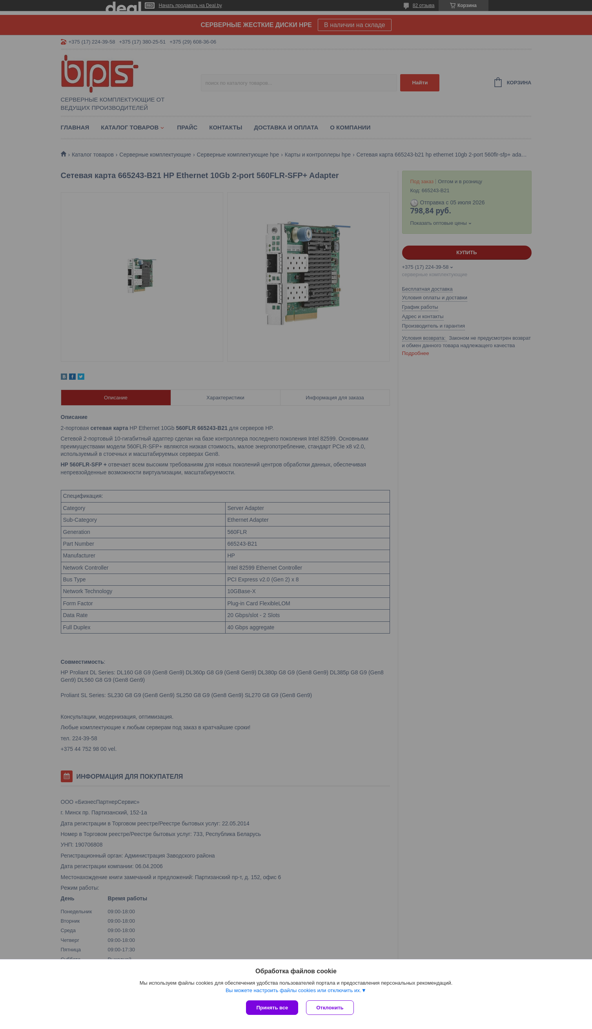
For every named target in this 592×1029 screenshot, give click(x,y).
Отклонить (329, 1008)
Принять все (272, 1008)
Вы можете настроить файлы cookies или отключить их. (293, 990)
